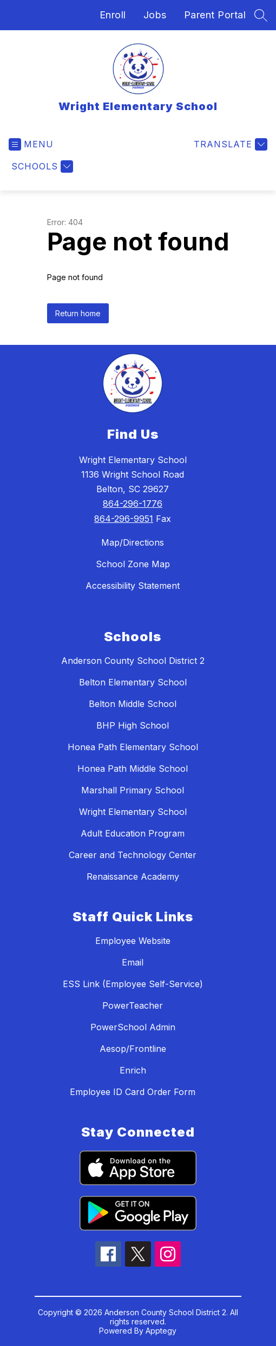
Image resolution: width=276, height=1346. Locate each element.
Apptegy (161, 1330)
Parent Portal (215, 15)
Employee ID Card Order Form (132, 1091)
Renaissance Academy (133, 876)
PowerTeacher (132, 1005)
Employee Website (132, 940)
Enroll (113, 15)
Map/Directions (132, 542)
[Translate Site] (229, 144)
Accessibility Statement (133, 585)
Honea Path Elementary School (133, 747)
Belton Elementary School (133, 682)
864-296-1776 (132, 503)
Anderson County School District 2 (133, 660)
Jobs (155, 15)
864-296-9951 (123, 518)
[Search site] (260, 15)
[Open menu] (31, 144)
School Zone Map (133, 564)
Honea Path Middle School (132, 768)
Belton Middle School (132, 703)
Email (132, 962)
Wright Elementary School (133, 811)
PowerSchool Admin (132, 1027)
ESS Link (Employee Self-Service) (133, 983)
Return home (78, 313)
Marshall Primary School (132, 790)
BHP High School (132, 725)
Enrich (133, 1070)
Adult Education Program (133, 833)
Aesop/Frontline (133, 1048)
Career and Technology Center (132, 854)
